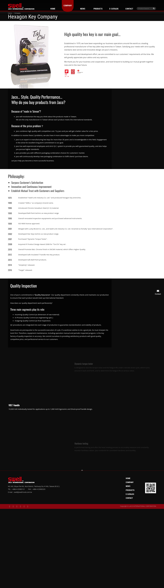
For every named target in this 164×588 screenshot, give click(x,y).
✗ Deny (82, 519)
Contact (129, 8)
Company (68, 5)
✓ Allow (82, 516)
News (82, 8)
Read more (72, 538)
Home (52, 8)
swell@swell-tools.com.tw (23, 492)
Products (98, 8)
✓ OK (113, 586)
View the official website (87, 538)
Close (82, 510)
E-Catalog (113, 8)
